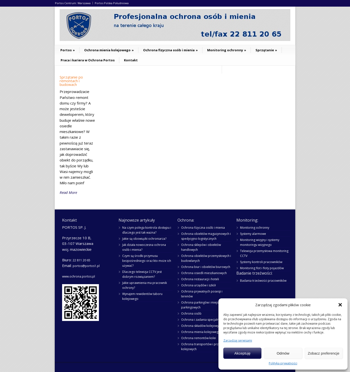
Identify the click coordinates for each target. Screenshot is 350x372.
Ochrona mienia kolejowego (109, 50)
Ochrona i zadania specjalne (201, 320)
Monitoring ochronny (226, 50)
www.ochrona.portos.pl (78, 276)
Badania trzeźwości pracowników (263, 281)
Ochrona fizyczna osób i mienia (170, 50)
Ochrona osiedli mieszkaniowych (204, 273)
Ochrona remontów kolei (198, 338)
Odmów (283, 353)
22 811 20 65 (81, 260)
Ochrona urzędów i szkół (198, 285)
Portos (67, 50)
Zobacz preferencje (323, 353)
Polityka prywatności (283, 363)
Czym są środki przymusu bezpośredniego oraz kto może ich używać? (146, 261)
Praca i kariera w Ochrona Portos (88, 60)
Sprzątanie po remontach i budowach (71, 81)
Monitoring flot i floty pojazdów (262, 268)
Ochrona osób (191, 313)
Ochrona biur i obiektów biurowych (205, 267)
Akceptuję (242, 353)
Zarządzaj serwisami (237, 340)
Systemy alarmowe (253, 234)
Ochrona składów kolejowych (201, 326)
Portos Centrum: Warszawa (73, 3)
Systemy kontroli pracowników (261, 262)
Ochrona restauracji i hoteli (200, 279)
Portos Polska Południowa (112, 3)
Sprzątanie (266, 50)
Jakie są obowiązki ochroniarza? (144, 239)
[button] (340, 304)
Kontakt (131, 60)
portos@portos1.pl (86, 266)
